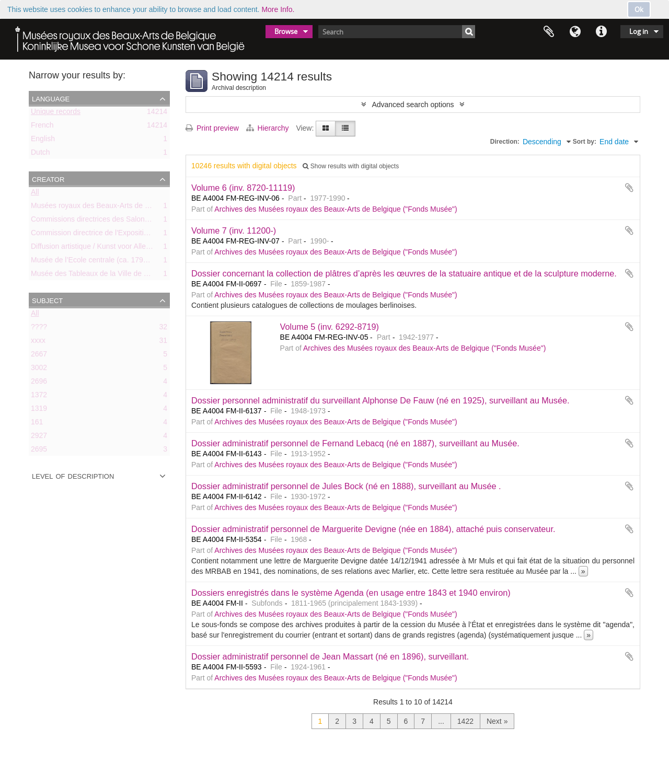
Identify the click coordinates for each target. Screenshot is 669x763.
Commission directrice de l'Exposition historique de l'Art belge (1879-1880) (151, 234)
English (43, 140)
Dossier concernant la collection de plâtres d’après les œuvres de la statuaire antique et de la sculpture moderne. (404, 273)
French (42, 127)
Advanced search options (413, 104)
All (35, 194)
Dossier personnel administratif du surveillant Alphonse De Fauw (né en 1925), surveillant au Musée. (380, 400)
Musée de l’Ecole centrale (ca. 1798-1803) (99, 262)
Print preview (212, 128)
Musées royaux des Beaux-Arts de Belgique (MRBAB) (118, 207)
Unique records (55, 113)
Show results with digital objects (351, 166)
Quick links (601, 32)
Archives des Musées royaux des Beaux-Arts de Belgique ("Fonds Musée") (335, 209)
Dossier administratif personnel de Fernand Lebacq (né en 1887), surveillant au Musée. (355, 443)
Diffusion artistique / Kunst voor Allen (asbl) (100, 248)
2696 (39, 383)
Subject (47, 300)
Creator (48, 179)
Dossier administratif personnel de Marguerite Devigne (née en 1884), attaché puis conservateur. (373, 529)
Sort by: (584, 141)
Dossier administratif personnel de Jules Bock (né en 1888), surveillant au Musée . (346, 486)
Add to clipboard (629, 187)
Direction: (505, 141)
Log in (638, 31)
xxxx (38, 342)
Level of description (73, 475)
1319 (39, 410)
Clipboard (549, 32)
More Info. (277, 9)
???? (39, 329)
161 (37, 424)
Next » (497, 721)
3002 (39, 369)
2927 (39, 437)
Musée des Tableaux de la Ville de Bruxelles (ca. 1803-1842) (129, 275)
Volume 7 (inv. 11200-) (233, 230)
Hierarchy (268, 128)
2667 (39, 356)
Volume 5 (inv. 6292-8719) (329, 326)
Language (575, 32)
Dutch (40, 154)
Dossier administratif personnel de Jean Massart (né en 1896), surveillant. (330, 656)
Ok (639, 9)
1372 (39, 396)
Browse (285, 31)
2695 (39, 451)
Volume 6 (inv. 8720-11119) (243, 187)
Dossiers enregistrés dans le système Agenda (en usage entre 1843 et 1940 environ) (351, 592)
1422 (465, 721)
